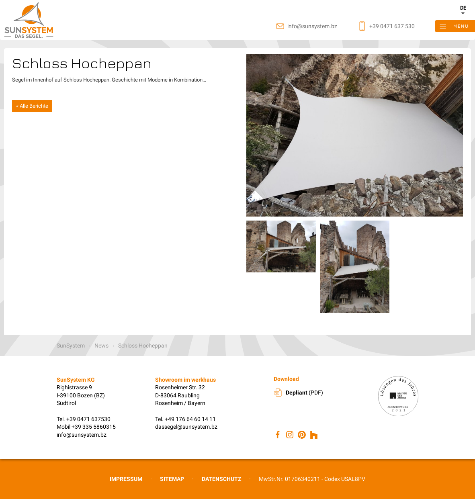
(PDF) (304, 392)
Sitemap (172, 479)
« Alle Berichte (32, 106)
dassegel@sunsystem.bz (186, 426)
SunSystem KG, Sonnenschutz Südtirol (48, 20)
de (463, 8)
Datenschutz (221, 479)
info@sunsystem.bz (81, 435)
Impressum (126, 479)
